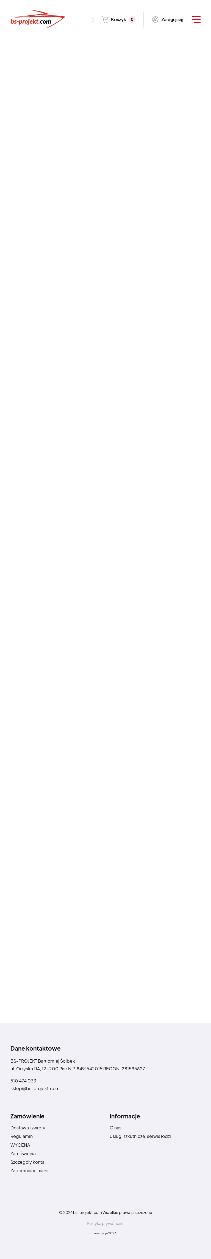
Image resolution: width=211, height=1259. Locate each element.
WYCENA (20, 1145)
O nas (115, 1127)
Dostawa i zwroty (27, 1127)
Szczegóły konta (27, 1162)
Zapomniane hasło (29, 1170)
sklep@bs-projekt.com (35, 1088)
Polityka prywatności (105, 1223)
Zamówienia (23, 1153)
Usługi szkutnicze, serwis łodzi (140, 1136)
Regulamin (21, 1136)
